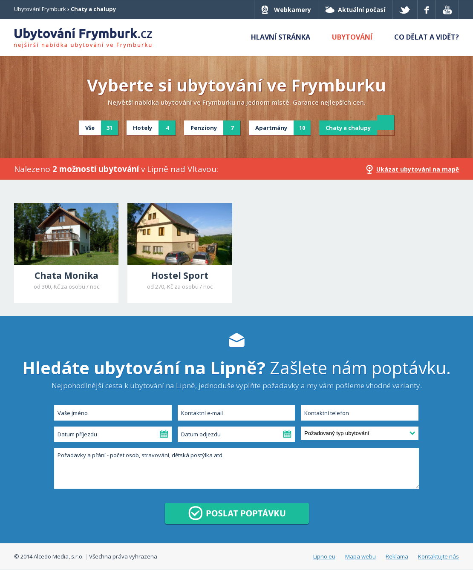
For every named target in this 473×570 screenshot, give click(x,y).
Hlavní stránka (280, 37)
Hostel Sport (179, 275)
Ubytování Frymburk (40, 9)
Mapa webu (360, 556)
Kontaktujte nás (438, 556)
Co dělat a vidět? (426, 37)
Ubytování (352, 37)
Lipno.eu (324, 556)
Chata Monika (66, 275)
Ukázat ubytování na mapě (417, 169)
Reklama (397, 556)
